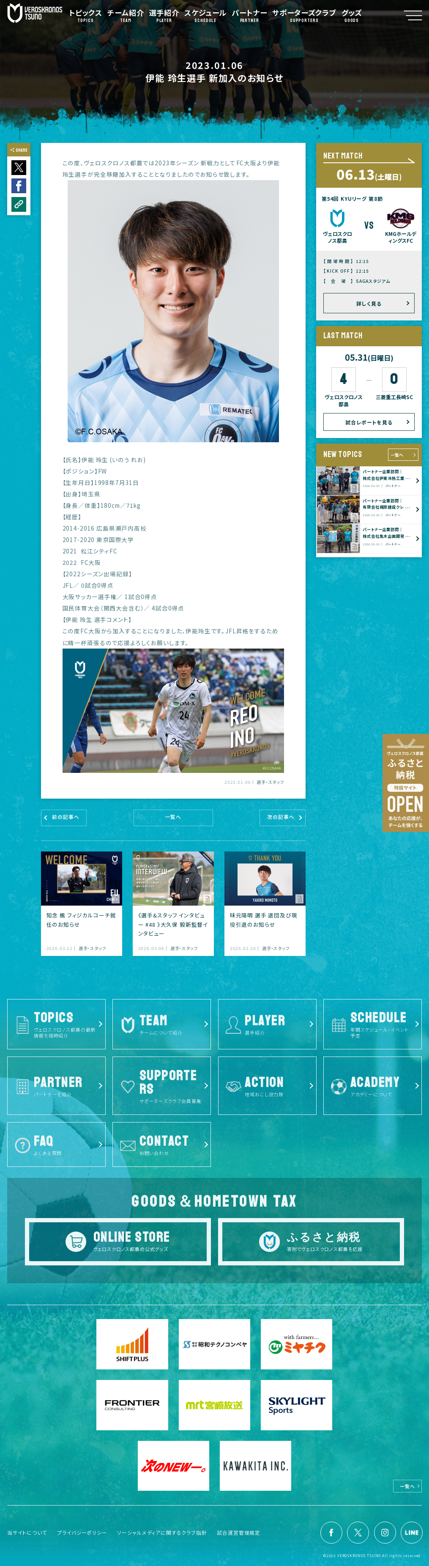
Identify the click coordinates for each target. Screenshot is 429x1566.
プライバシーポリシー (82, 1532)
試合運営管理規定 (238, 1532)
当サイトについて (27, 1532)
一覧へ (397, 455)
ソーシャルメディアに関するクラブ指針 (162, 1532)
